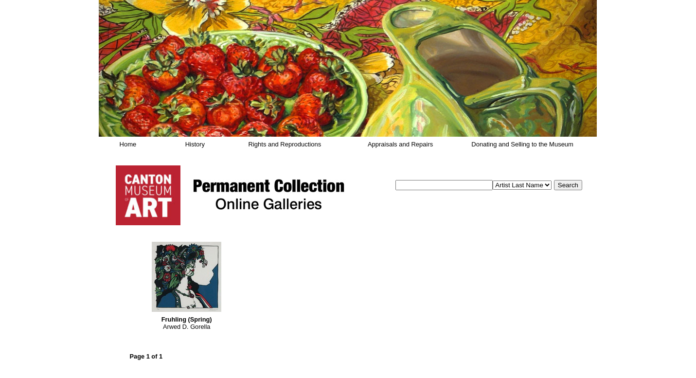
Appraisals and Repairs (400, 144)
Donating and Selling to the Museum (522, 144)
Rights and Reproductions (285, 144)
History (195, 144)
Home (128, 144)
